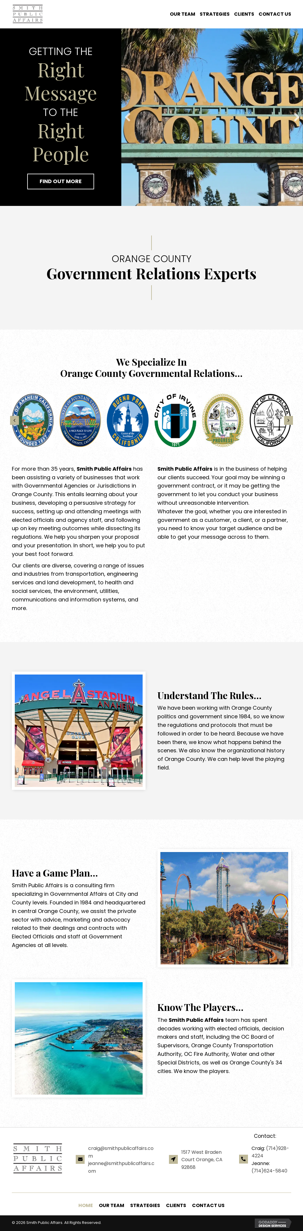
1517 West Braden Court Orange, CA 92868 (202, 1160)
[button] (60, 181)
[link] (180, 14)
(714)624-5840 (269, 1170)
